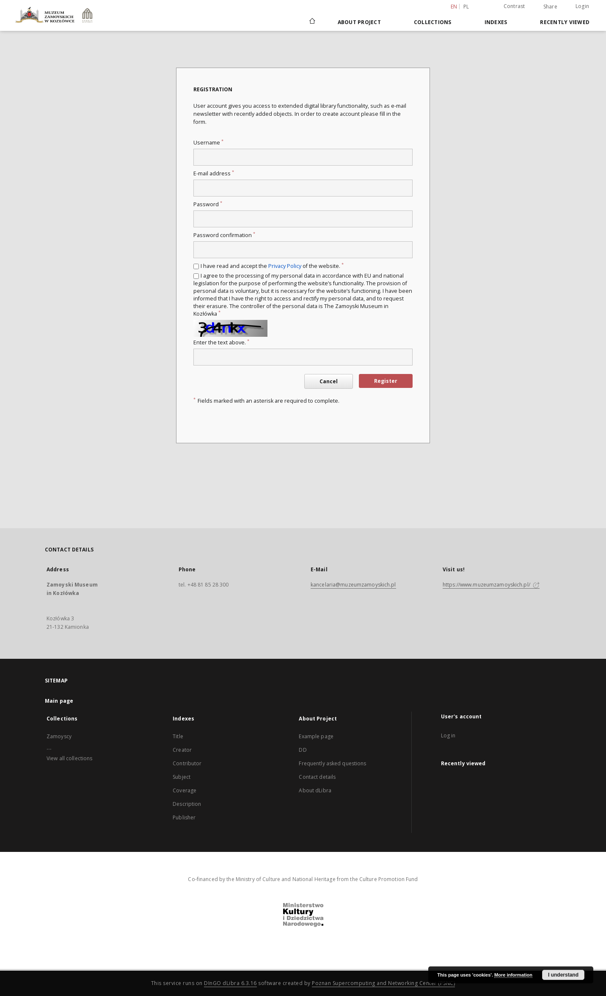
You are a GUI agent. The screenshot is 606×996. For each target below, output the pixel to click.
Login (582, 6)
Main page (59, 700)
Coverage (184, 790)
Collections (433, 22)
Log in (448, 735)
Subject (181, 776)
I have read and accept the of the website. (272, 266)
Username (208, 142)
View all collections (69, 758)
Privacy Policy (284, 266)
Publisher (184, 817)
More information (513, 974)
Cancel (329, 381)
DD (302, 749)
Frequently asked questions (332, 763)
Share (550, 6)
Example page (316, 736)
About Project (359, 22)
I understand (563, 975)
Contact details (317, 776)
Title (178, 736)
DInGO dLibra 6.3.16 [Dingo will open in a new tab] (230, 983)
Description (187, 804)
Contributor (187, 763)
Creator (182, 749)
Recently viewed (564, 22)
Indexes (496, 22)
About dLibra (315, 790)
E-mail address (213, 173)
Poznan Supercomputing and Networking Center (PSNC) (383, 983)
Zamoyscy (59, 736)
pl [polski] (466, 6)
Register (385, 381)
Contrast (514, 6)
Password (207, 204)
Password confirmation (224, 235)
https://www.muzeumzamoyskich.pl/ (491, 584)
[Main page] (311, 22)
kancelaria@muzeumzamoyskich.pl (353, 584)
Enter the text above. (221, 342)
